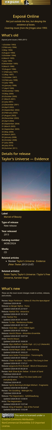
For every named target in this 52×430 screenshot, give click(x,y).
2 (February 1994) (9, 47)
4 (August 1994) (8, 53)
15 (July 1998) (7, 82)
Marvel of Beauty (12, 216)
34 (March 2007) (8, 134)
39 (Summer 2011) (9, 148)
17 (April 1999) (8, 88)
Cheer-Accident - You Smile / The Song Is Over (28, 360)
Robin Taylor (10, 274)
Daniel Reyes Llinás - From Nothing (24, 349)
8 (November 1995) (10, 63)
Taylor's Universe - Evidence (31, 261)
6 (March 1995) (8, 58)
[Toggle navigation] (9, 8)
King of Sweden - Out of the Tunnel (24, 407)
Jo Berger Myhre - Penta (19, 306)
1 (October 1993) (9, 44)
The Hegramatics (14, 401)
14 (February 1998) (10, 80)
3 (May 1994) (7, 50)
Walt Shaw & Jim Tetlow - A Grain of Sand (26, 371)
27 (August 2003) (9, 115)
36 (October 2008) (9, 140)
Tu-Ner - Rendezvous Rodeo (21, 322)
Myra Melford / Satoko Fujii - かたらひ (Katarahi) (29, 344)
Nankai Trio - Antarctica (19, 311)
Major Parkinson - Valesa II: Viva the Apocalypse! (29, 300)
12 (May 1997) (8, 74)
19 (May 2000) (8, 93)
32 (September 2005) (10, 129)
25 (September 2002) (10, 110)
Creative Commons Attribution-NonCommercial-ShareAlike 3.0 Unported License (23, 423)
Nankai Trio (12, 317)
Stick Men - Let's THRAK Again (21, 328)
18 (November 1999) (10, 91)
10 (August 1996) (9, 69)
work (22, 415)
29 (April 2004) (8, 121)
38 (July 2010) (7, 145)
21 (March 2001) (8, 99)
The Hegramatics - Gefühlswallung (23, 396)
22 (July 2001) (7, 102)
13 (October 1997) (9, 77)
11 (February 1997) (10, 72)
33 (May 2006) (8, 132)
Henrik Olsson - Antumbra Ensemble (24, 333)
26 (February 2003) (10, 112)
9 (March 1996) (8, 66)
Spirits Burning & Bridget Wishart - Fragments (28, 385)
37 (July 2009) (7, 142)
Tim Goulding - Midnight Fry (20, 390)
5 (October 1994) (9, 55)
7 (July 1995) (7, 61)
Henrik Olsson (13, 339)
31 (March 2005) (8, 126)
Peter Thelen (15, 264)
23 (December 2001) (10, 104)
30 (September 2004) (10, 123)
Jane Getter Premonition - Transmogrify (26, 355)
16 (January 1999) (9, 85)
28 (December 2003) (10, 118)
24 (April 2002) (8, 107)
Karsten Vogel (21, 277)
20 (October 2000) (9, 96)
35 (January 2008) (9, 137)
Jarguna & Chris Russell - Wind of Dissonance (28, 366)
